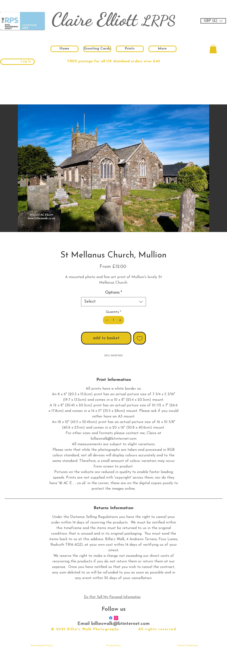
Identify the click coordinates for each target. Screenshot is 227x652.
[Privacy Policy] (113, 645)
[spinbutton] (113, 320)
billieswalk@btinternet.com (120, 623)
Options (113, 292)
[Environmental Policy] (42, 645)
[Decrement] (106, 320)
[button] (213, 21)
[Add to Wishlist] (139, 338)
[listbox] (213, 21)
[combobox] (113, 301)
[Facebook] (111, 618)
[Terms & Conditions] (187, 645)
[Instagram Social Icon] (116, 618)
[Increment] (120, 320)
